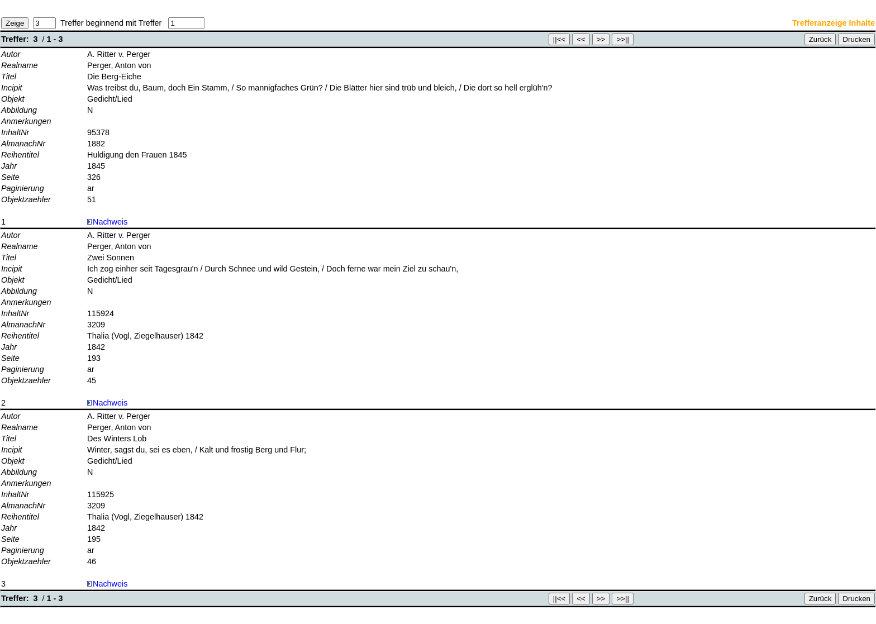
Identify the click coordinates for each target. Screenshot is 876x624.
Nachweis (107, 221)
